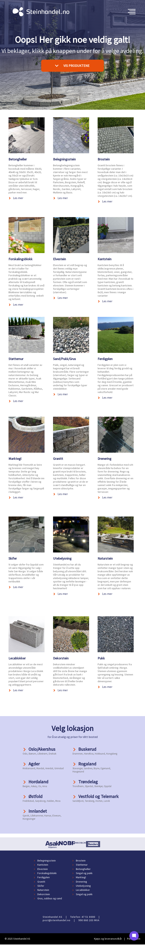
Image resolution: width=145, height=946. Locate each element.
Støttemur (15, 359)
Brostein (104, 159)
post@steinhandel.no (56, 920)
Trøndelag (88, 782)
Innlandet (38, 811)
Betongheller (17, 159)
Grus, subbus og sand (49, 898)
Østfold (35, 796)
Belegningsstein (64, 159)
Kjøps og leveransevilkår (108, 938)
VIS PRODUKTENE (72, 65)
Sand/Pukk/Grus (64, 359)
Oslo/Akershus (42, 749)
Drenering (104, 458)
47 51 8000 (88, 917)
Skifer (12, 558)
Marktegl (14, 458)
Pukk (101, 658)
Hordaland (38, 782)
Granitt (58, 458)
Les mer (18, 198)
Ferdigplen (105, 359)
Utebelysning (62, 558)
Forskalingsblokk (20, 259)
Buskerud (87, 749)
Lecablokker (17, 658)
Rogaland (87, 764)
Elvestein (59, 259)
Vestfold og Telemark (98, 796)
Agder (34, 764)
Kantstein (104, 259)
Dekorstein (61, 658)
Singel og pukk (84, 873)
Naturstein (105, 558)
